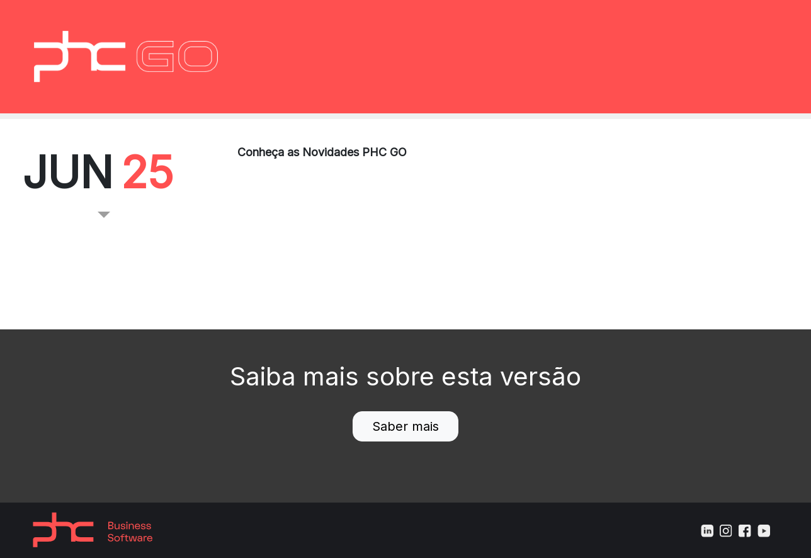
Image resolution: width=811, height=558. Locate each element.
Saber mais (405, 426)
